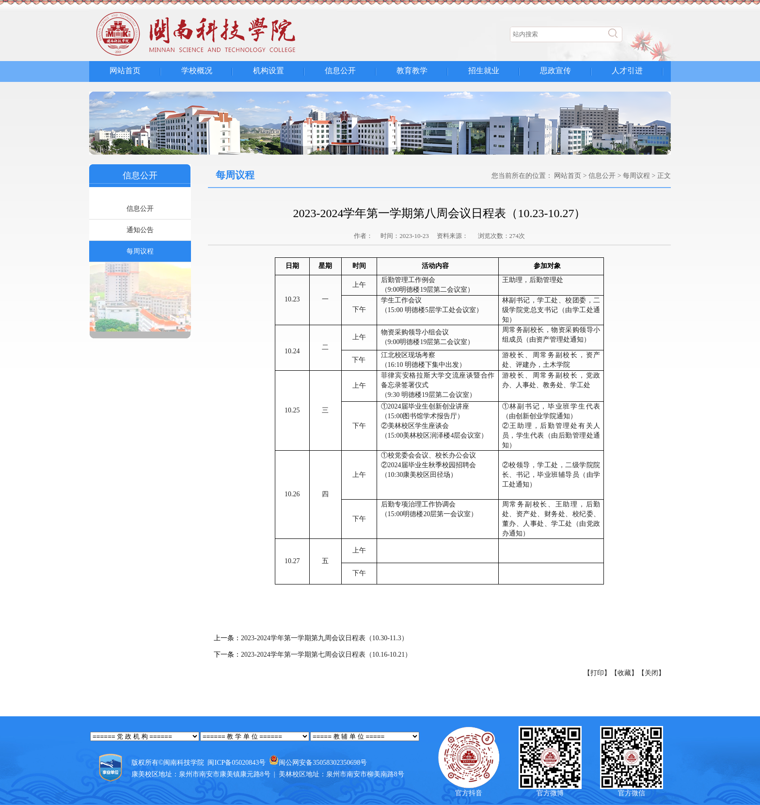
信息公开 (340, 70)
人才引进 (627, 70)
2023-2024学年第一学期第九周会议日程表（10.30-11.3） (324, 638)
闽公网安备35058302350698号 (323, 762)
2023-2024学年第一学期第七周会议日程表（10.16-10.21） (326, 654)
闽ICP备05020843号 (236, 762)
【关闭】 (651, 673)
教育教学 (412, 70)
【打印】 (597, 673)
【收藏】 (624, 673)
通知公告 (140, 230)
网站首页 (125, 70)
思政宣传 (555, 70)
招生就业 (483, 70)
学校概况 (196, 70)
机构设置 (268, 70)
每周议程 (140, 251)
